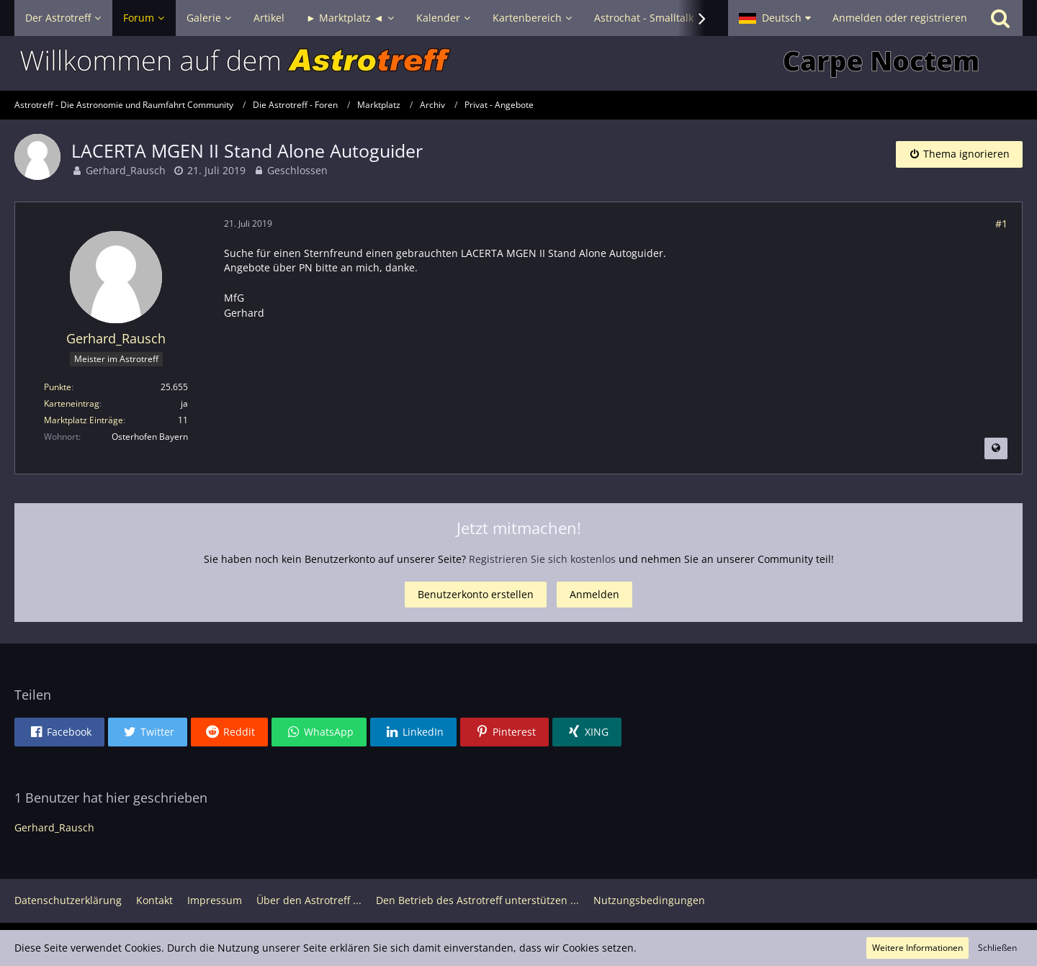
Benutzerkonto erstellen (476, 594)
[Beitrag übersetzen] (995, 448)
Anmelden (594, 594)
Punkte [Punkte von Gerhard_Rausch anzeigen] (57, 387)
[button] (775, 18)
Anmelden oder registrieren (899, 17)
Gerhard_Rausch (126, 170)
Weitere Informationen (917, 948)
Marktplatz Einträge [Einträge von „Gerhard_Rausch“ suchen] (83, 420)
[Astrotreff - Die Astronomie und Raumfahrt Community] (518, 63)
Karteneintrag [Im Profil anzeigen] (71, 403)
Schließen (997, 948)
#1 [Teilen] (1001, 223)
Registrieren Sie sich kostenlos (542, 559)
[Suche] (1000, 18)
